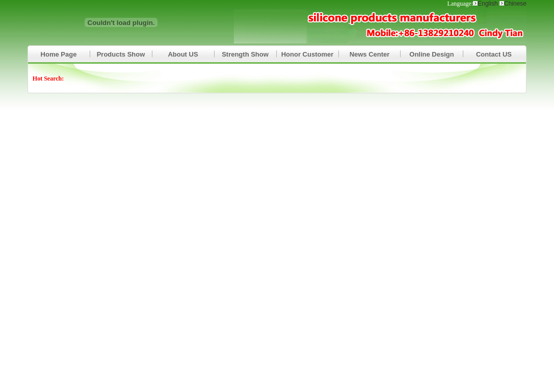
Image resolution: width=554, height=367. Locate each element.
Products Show (121, 54)
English (488, 3)
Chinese (515, 3)
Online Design (431, 54)
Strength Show (245, 54)
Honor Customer (307, 54)
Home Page (59, 54)
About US (183, 54)
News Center (370, 54)
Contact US (494, 54)
